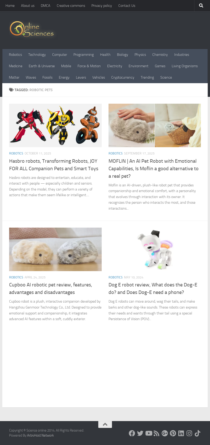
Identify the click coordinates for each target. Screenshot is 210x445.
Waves (31, 77)
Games (160, 66)
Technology (37, 54)
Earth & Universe (42, 66)
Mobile (66, 66)
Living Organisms (185, 66)
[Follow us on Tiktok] (197, 433)
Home (10, 5)
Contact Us (126, 5)
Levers (81, 77)
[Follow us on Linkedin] (181, 433)
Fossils (47, 77)
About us (27, 5)
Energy (64, 77)
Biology (122, 54)
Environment (138, 66)
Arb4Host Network (40, 435)
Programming (83, 54)
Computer (59, 54)
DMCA (45, 5)
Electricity (114, 66)
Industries (181, 54)
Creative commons (71, 5)
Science (166, 77)
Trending (147, 77)
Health (105, 54)
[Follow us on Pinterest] (173, 433)
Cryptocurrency (122, 77)
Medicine (15, 66)
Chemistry (160, 54)
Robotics (15, 54)
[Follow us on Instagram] (189, 433)
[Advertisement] (105, 373)
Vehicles (98, 77)
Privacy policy (101, 5)
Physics (140, 54)
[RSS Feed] (156, 433)
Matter (14, 77)
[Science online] (132, 433)
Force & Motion (89, 66)
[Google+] (165, 433)
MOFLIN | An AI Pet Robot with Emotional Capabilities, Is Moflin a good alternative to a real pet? (154, 168)
